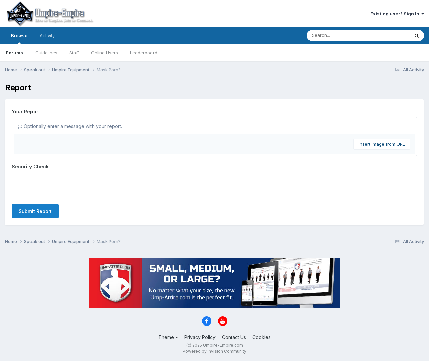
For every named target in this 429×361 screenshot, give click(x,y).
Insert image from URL (382, 144)
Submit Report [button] (35, 211)
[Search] (344, 35)
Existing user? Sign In (397, 13)
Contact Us (234, 337)
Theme (168, 337)
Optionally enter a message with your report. (70, 126)
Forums (14, 52)
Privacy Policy (200, 337)
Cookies (261, 337)
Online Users (104, 52)
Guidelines (46, 52)
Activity (47, 35)
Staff (74, 52)
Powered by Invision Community (214, 351)
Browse (19, 38)
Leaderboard (143, 52)
